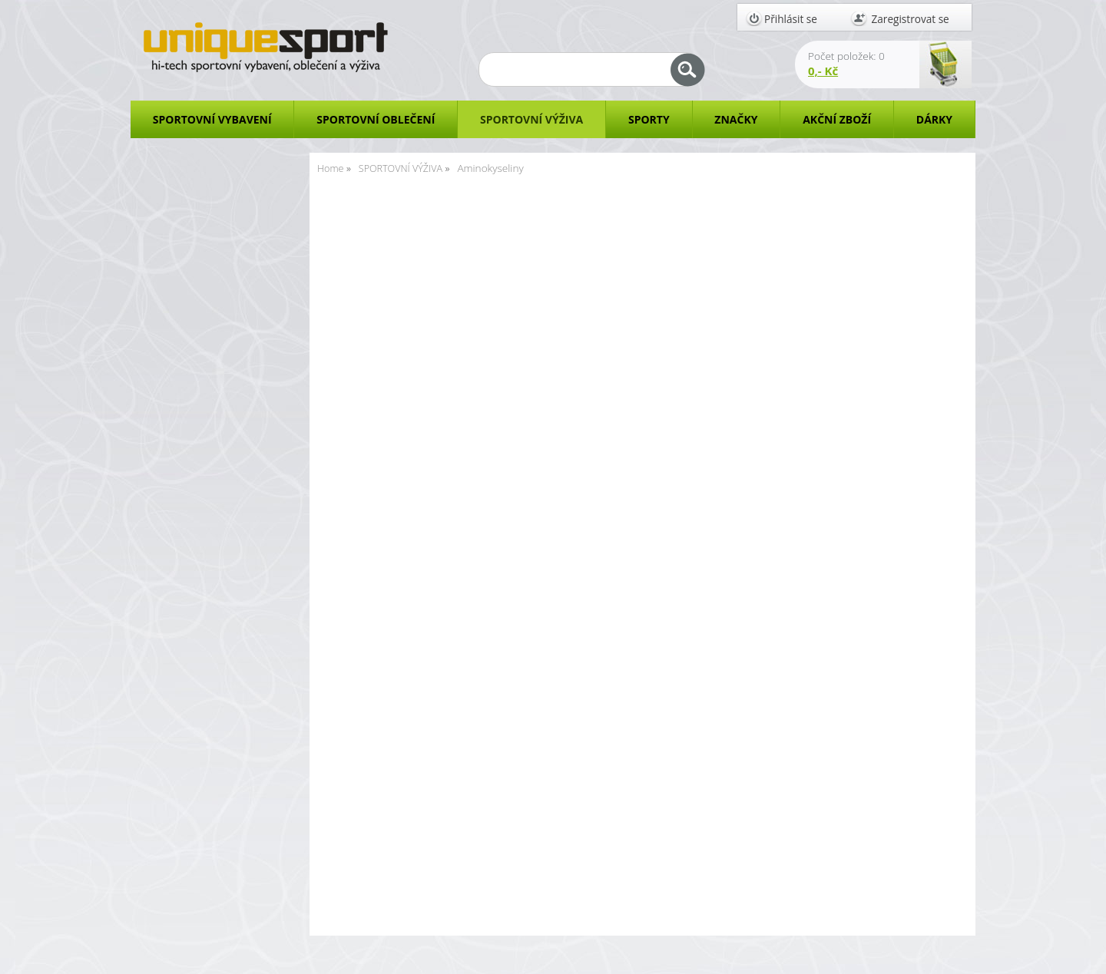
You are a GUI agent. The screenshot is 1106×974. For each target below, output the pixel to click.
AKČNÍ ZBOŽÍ (837, 119)
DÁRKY (934, 119)
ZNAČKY (735, 119)
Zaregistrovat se (910, 19)
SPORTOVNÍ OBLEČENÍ (375, 119)
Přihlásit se (790, 19)
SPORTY (649, 119)
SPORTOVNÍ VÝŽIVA (531, 119)
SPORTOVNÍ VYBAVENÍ (212, 119)
